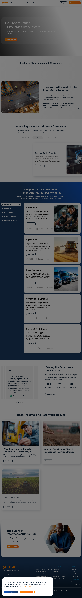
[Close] (50, 580)
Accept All (11, 592)
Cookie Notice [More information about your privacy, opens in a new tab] (28, 586)
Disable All (26, 592)
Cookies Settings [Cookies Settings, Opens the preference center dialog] (41, 592)
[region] (27, 586)
